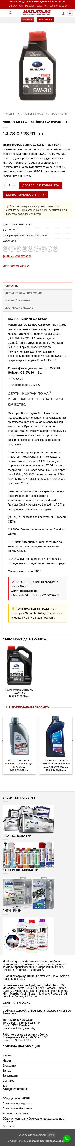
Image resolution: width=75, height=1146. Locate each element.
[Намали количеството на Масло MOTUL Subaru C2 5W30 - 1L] (5, 185)
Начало (8, 114)
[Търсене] (10, 13)
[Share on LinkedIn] (43, 249)
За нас (7, 1070)
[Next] (72, 748)
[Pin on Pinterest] (30, 249)
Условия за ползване (16, 1113)
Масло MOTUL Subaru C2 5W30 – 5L (36, 595)
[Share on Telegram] (55, 249)
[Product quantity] (9, 185)
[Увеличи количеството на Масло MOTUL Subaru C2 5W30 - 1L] (14, 185)
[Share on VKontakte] (37, 249)
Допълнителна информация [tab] (23, 293)
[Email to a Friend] (24, 249)
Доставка (8, 1080)
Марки (7, 1060)
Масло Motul (61, 114)
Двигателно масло (32, 114)
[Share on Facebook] (12, 249)
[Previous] (3, 748)
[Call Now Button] (67, 1139)
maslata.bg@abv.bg (23, 1028)
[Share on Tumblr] (49, 249)
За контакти (10, 1075)
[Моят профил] (63, 13)
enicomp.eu (39, 1135)
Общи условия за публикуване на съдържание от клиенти (34, 1120)
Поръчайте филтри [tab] (17, 300)
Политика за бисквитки (17, 1108)
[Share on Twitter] (18, 249)
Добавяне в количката (41, 185)
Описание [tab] (11, 285)
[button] (5, 13)
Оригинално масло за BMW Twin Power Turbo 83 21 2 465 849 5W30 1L (56, 763)
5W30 (37, 571)
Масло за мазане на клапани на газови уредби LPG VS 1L (19, 763)
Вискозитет (10, 1065)
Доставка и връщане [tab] (19, 307)
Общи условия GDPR (16, 1098)
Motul (13, 241)
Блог (6, 1085)
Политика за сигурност (17, 1103)
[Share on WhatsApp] (6, 249)
